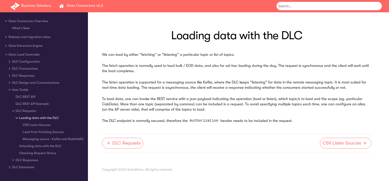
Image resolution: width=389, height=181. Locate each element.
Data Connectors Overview (28, 21)
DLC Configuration (26, 61)
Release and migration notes (30, 37)
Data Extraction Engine (25, 46)
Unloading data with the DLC (40, 146)
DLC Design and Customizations (35, 82)
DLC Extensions (23, 167)
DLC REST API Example (32, 104)
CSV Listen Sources (37, 125)
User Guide (20, 90)
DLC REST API (25, 97)
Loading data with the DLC (39, 118)
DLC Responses (23, 75)
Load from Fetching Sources (43, 132)
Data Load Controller (24, 54)
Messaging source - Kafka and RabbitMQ (53, 139)
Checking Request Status (37, 153)
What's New (21, 28)
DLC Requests (26, 111)
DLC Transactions (25, 68)
